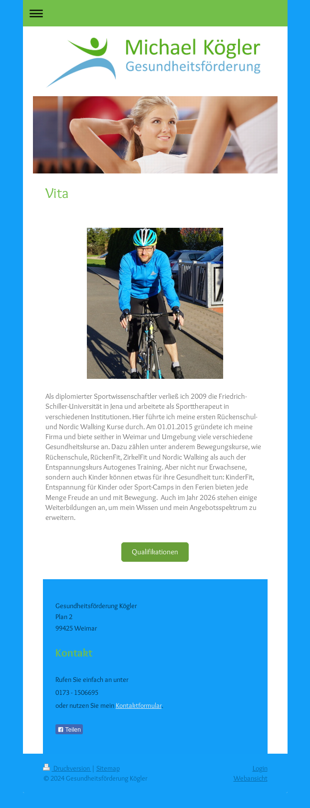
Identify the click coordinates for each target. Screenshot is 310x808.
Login (260, 768)
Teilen (69, 729)
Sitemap (108, 768)
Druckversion (67, 768)
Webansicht (251, 778)
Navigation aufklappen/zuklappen (155, 13)
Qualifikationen (155, 551)
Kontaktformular (139, 705)
